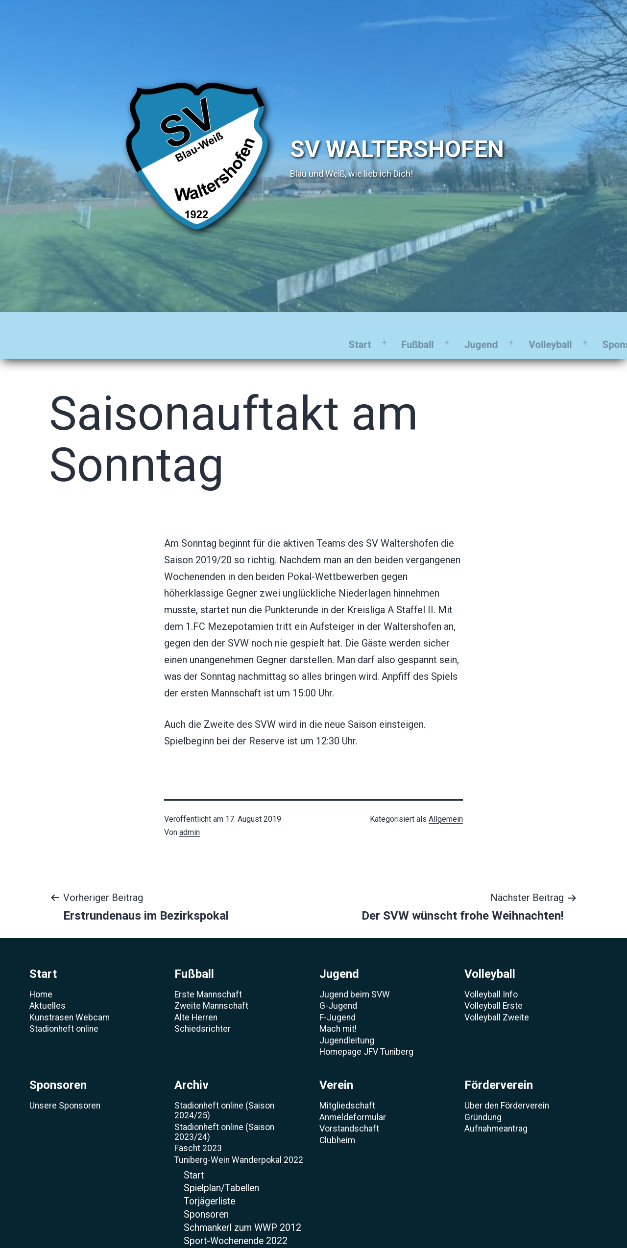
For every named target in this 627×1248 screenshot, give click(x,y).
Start (60, 326)
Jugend (182, 326)
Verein (456, 326)
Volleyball (251, 326)
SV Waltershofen (397, 149)
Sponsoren (327, 326)
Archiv (397, 326)
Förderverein (531, 326)
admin (189, 813)
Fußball (118, 326)
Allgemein (446, 800)
